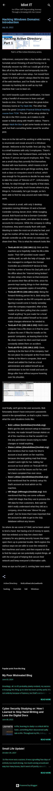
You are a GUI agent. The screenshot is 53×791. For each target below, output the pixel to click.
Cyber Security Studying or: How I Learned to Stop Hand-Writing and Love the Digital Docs (23, 712)
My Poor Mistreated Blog (17, 675)
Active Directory (10, 583)
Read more (46, 700)
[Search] (49, 5)
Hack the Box (15, 124)
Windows (35, 589)
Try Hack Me (26, 106)
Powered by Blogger (26, 785)
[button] (49, 20)
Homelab (17, 589)
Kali (26, 589)
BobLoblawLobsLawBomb (32, 583)
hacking (7, 589)
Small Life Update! (13, 748)
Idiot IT (26, 5)
